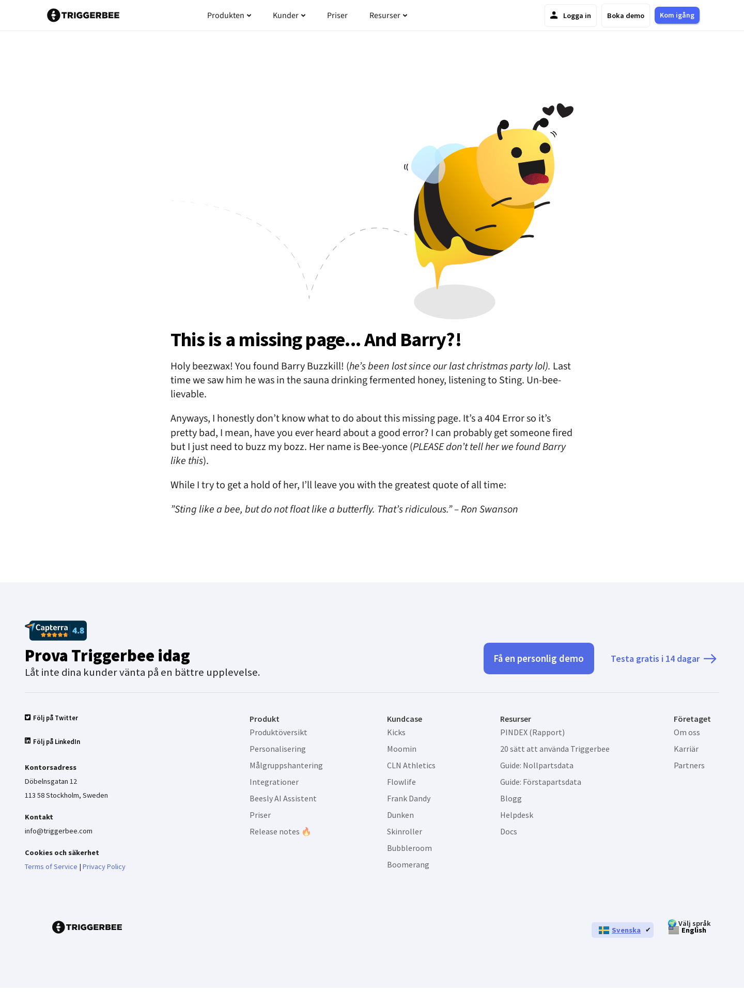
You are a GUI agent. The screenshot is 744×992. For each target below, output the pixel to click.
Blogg (511, 798)
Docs (508, 831)
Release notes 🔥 (281, 831)
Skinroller (404, 831)
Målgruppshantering (286, 765)
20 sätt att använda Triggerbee (555, 748)
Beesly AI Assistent (283, 798)
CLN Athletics (411, 765)
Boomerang (408, 864)
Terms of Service (51, 870)
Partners (689, 765)
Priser (260, 815)
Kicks (396, 732)
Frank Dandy (408, 798)
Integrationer (274, 782)
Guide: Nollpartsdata (537, 765)
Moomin (401, 748)
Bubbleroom (409, 848)
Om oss (687, 732)
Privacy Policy (104, 870)
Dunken (400, 815)
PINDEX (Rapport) (532, 732)
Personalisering (278, 748)
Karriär (686, 748)
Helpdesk (516, 815)
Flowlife (401, 782)
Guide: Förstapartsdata (540, 782)
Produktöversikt (278, 732)
